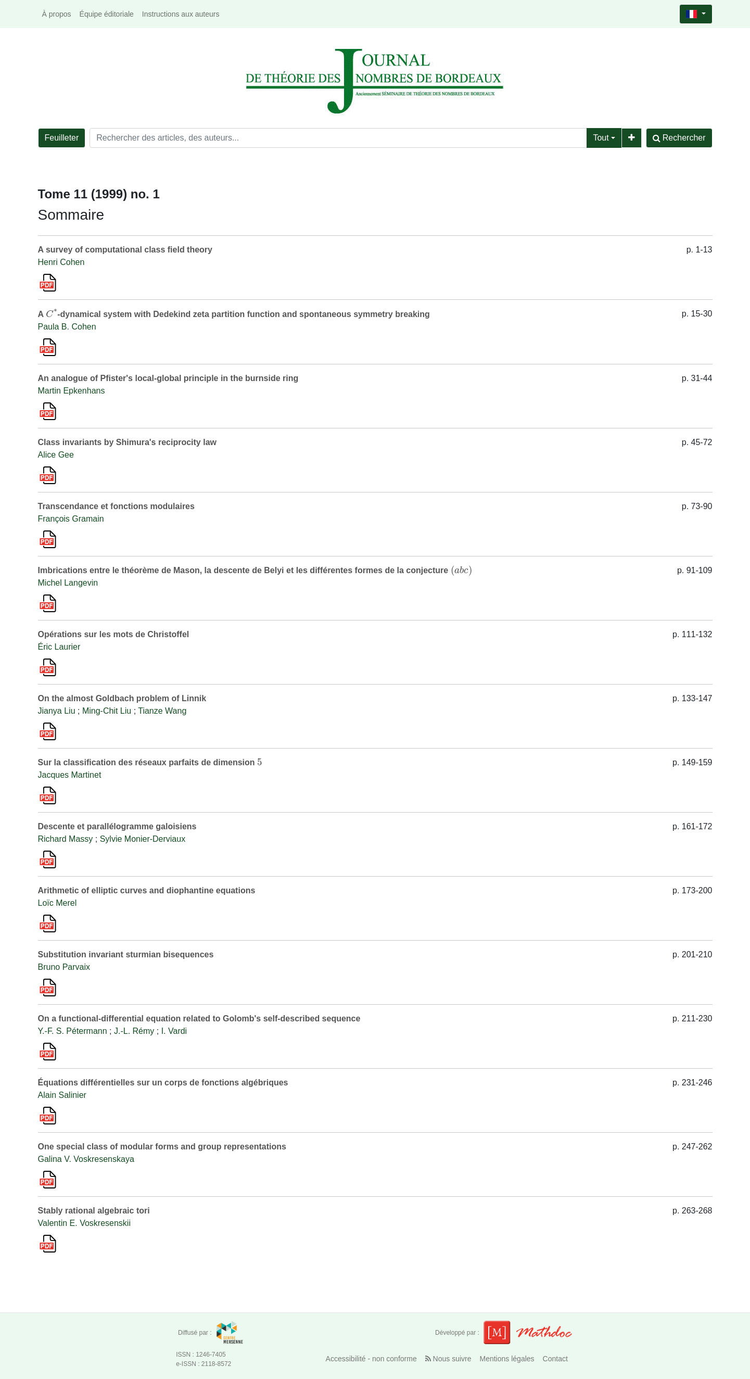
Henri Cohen (61, 262)
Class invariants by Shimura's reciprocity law (127, 442)
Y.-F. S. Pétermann (72, 1031)
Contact (555, 1359)
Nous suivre (448, 1359)
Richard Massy (65, 838)
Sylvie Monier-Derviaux (143, 838)
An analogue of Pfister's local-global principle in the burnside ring (168, 378)
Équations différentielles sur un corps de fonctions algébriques (163, 1082)
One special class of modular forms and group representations (162, 1146)
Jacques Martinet (69, 774)
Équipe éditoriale (107, 14)
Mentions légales (507, 1359)
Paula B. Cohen (67, 326)
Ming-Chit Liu (106, 710)
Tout (600, 137)
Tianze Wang (162, 710)
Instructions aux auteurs (181, 14)
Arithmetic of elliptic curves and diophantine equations (147, 890)
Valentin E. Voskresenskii (84, 1223)
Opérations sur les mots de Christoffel (113, 634)
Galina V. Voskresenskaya (86, 1159)
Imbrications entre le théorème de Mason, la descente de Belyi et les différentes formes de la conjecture (255, 570)
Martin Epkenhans (71, 390)
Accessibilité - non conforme (371, 1359)
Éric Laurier (59, 646)
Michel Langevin (68, 582)
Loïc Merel (57, 903)
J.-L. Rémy (134, 1031)
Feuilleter (62, 137)
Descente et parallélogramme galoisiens (117, 826)
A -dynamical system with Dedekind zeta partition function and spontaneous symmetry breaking (234, 314)
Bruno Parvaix (64, 967)
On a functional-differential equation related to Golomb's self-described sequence (199, 1018)
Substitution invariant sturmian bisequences (126, 954)
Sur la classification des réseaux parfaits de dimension (150, 762)
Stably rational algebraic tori (94, 1210)
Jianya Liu (56, 710)
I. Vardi (174, 1031)
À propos (56, 14)
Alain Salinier (62, 1095)
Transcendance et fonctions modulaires (116, 506)
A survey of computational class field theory (125, 249)
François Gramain (71, 518)
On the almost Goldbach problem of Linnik (122, 698)
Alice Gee (56, 454)
